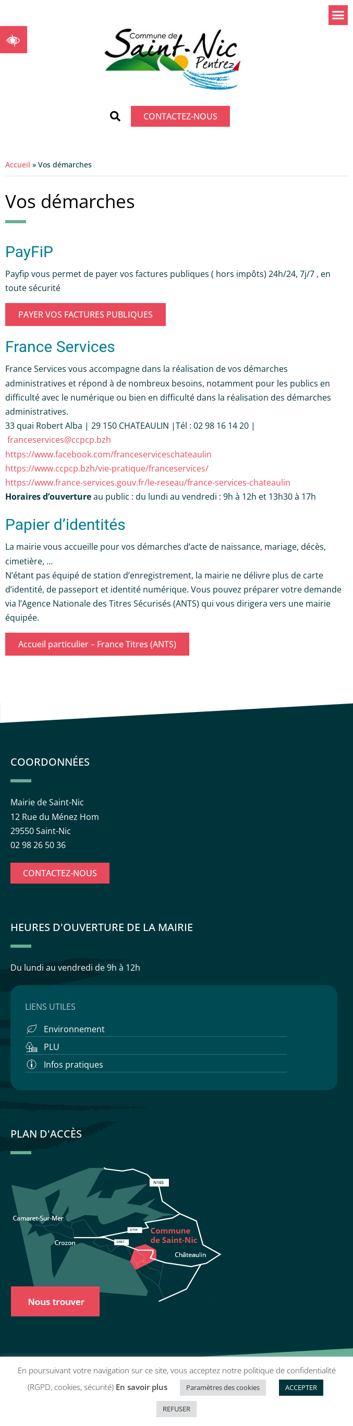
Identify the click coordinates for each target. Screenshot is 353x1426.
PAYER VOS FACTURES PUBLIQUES (85, 314)
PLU (51, 1047)
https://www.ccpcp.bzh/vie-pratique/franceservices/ (107, 468)
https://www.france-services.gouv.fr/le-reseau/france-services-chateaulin (147, 482)
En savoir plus (141, 1387)
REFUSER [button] (176, 1408)
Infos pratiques (73, 1064)
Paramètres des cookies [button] (223, 1387)
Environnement (74, 1029)
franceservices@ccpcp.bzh (60, 439)
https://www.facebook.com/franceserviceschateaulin (108, 454)
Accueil (17, 165)
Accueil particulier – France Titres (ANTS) (97, 644)
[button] (13, 39)
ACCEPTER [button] (301, 1387)
